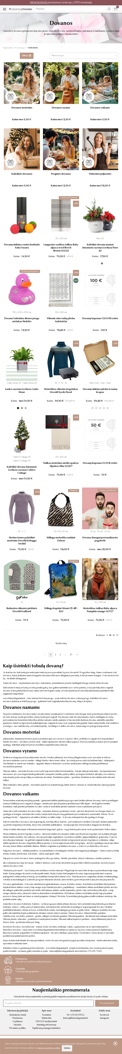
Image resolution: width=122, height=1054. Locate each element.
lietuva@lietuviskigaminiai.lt (62, 951)
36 (114, 635)
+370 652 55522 (77, 1015)
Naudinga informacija (46, 1025)
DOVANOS (33, 48)
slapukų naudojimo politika (48, 1048)
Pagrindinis (8, 48)
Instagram (104, 1018)
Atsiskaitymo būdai (17, 1015)
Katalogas (20, 48)
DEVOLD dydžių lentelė (46, 1022)
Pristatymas (17, 1018)
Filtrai (26, 56)
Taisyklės (17, 1025)
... (65, 655)
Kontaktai (46, 1015)
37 (71, 655)
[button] (84, 56)
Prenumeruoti (107, 1003)
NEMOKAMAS (38, 2)
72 (117, 635)
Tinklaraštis (46, 1018)
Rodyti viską (61, 644)
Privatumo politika (17, 1028)
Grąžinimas (18, 1022)
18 (110, 635)
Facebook (104, 1015)
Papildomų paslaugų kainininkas (46, 1028)
